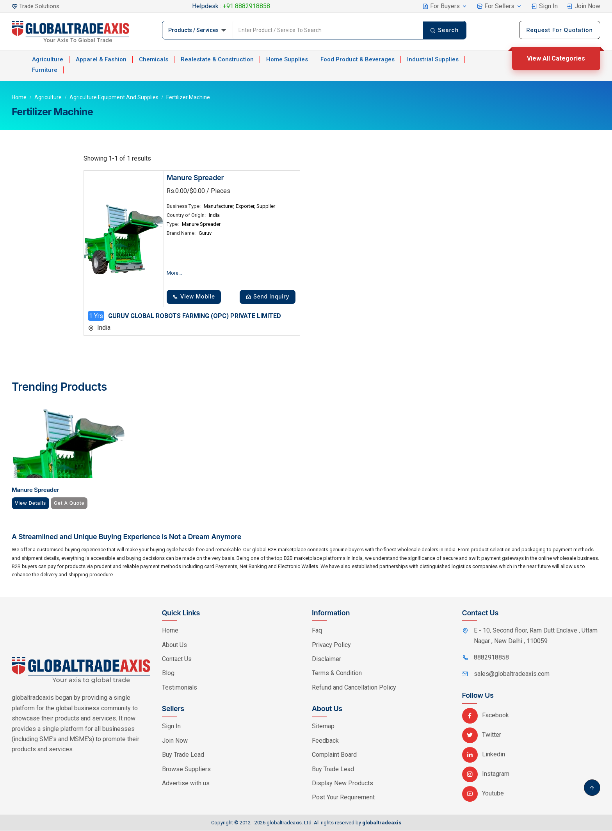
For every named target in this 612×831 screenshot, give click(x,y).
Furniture (44, 69)
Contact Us (177, 659)
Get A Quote (71, 503)
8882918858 (491, 657)
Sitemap (323, 727)
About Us (174, 645)
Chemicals (153, 59)
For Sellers (499, 6)
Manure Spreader (195, 177)
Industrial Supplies (433, 59)
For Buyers (445, 6)
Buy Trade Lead (183, 755)
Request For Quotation (560, 30)
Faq (317, 630)
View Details (31, 503)
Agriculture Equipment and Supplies (113, 97)
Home (19, 97)
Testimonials (179, 688)
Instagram (485, 774)
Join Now (583, 6)
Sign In (544, 6)
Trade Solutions (40, 6)
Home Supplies (287, 59)
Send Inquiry (266, 296)
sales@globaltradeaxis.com (512, 674)
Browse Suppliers (186, 769)
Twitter (481, 735)
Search (444, 30)
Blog (168, 673)
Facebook (485, 715)
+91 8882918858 (246, 6)
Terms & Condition (337, 673)
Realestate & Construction (217, 59)
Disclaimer (326, 659)
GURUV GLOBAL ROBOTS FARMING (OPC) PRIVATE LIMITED (194, 316)
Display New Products (342, 783)
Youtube (483, 793)
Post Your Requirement (343, 798)
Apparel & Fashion (101, 59)
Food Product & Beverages (357, 59)
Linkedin (483, 754)
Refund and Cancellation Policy (354, 688)
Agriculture (47, 59)
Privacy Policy (331, 645)
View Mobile (195, 296)
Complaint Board (334, 755)
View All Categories (556, 58)
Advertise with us (186, 783)
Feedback (325, 741)
